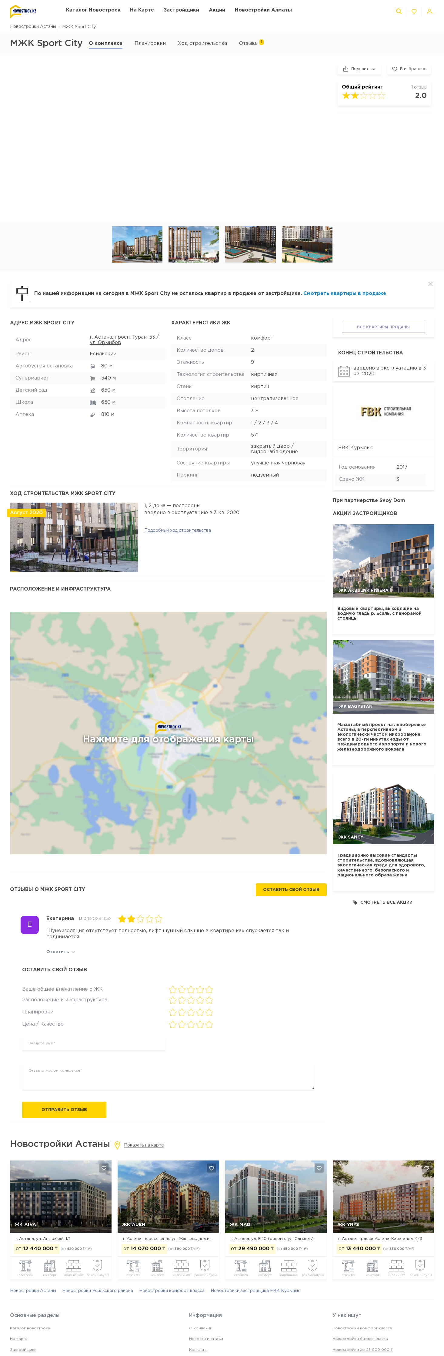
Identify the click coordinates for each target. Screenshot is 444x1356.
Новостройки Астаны (33, 26)
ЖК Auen (133, 1225)
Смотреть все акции (382, 902)
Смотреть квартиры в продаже (344, 293)
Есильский (103, 354)
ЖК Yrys (348, 1225)
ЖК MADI (241, 1225)
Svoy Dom (392, 500)
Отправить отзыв (64, 1110)
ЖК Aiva (25, 1225)
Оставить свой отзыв (291, 890)
